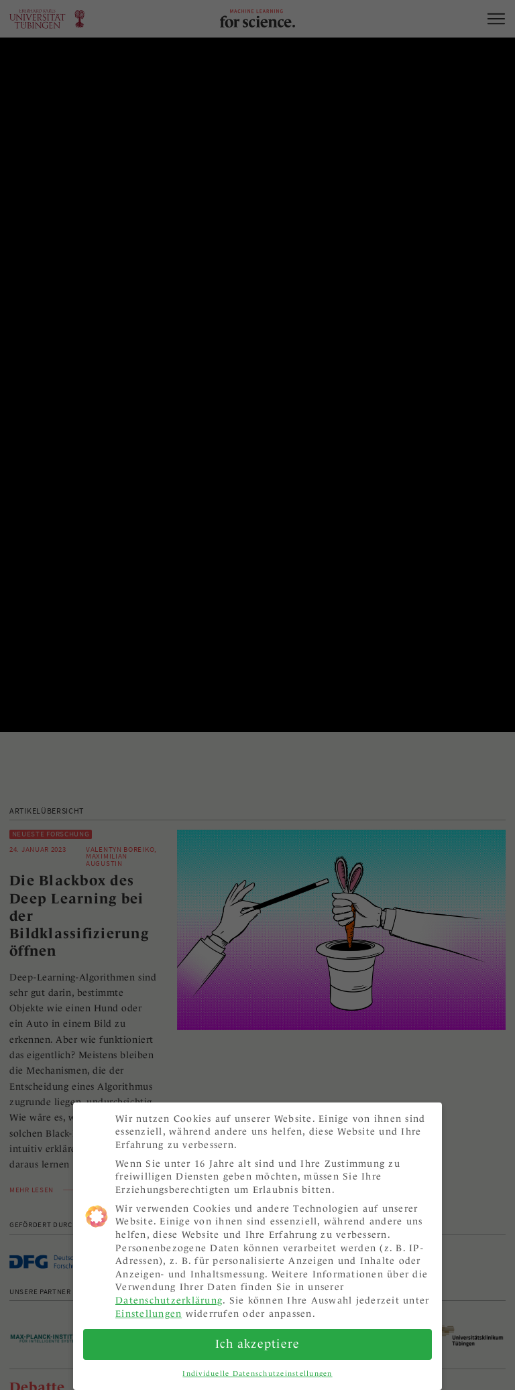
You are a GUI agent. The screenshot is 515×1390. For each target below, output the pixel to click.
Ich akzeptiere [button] (257, 1337)
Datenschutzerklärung (169, 1293)
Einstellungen (148, 1306)
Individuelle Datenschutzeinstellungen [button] (257, 1367)
